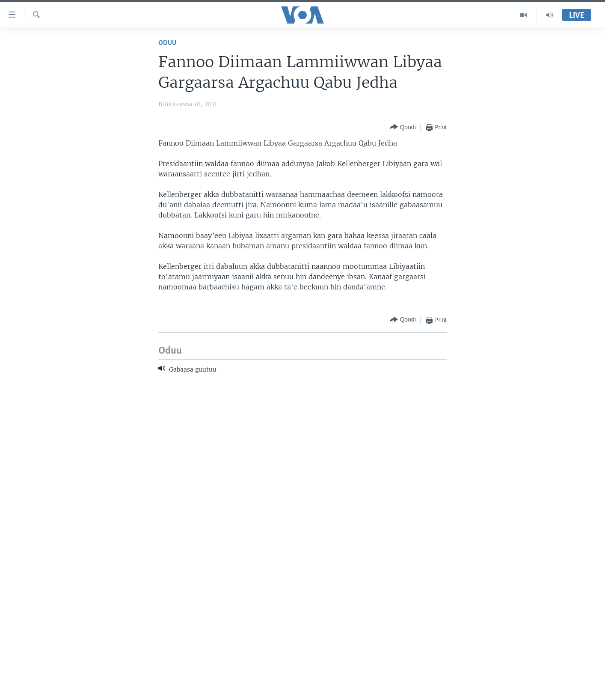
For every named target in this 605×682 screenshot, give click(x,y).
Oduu (167, 43)
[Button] (402, 127)
